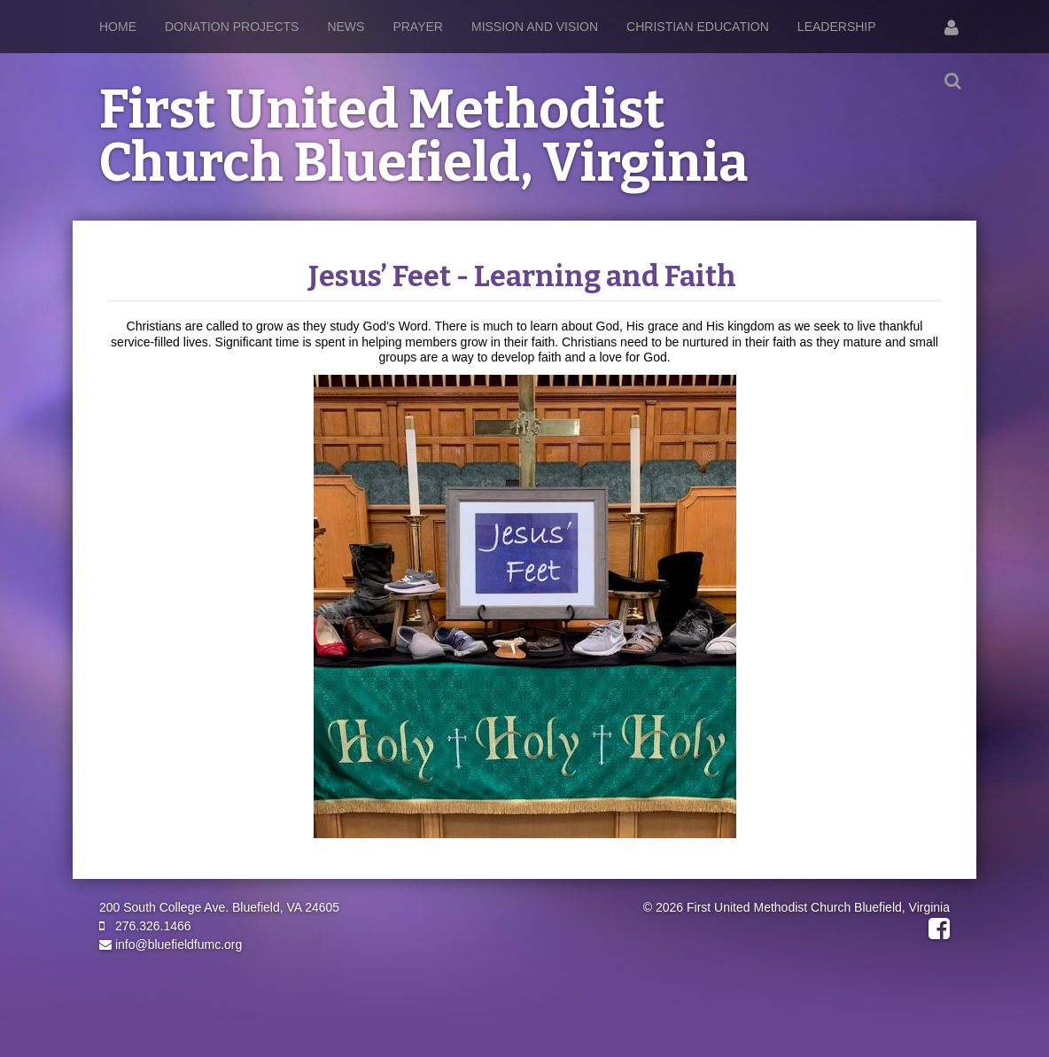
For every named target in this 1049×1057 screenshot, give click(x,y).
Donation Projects (232, 26)
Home (117, 26)
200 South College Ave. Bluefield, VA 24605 (219, 907)
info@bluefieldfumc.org (170, 944)
